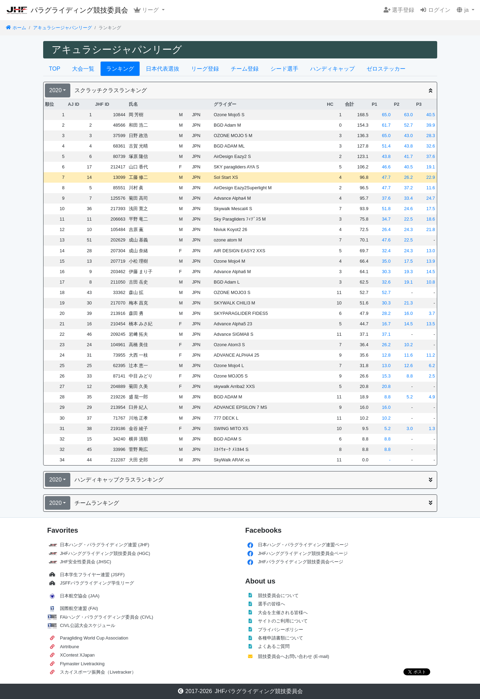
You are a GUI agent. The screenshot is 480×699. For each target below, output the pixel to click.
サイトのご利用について (283, 620)
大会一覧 (83, 69)
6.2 (432, 365)
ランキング (120, 69)
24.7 (430, 198)
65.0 (386, 114)
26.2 (408, 177)
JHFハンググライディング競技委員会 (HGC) (105, 553)
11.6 (430, 187)
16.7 (386, 323)
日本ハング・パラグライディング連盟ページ (303, 544)
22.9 (430, 177)
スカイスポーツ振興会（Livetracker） (98, 672)
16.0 (408, 313)
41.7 (408, 156)
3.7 (432, 313)
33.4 (408, 198)
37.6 (430, 156)
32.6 (430, 146)
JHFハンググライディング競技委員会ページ (302, 553)
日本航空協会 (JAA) (80, 595)
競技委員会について (278, 595)
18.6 (430, 219)
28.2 (386, 313)
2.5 (432, 376)
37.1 (386, 334)
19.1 (430, 166)
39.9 (430, 125)
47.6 (386, 240)
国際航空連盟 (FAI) (79, 608)
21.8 (430, 229)
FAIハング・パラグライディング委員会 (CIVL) (106, 617)
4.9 (432, 396)
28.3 (430, 135)
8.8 (410, 376)
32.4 (386, 250)
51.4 (386, 146)
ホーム (16, 27)
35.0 (386, 261)
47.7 (386, 177)
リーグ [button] (147, 10)
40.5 (430, 114)
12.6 (408, 365)
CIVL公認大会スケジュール (87, 625)
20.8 (386, 386)
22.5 (408, 219)
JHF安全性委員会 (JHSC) (85, 561)
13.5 (430, 323)
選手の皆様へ (271, 603)
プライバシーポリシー (280, 629)
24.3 (408, 229)
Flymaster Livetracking (82, 663)
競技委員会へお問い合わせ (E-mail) (293, 656)
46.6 (386, 166)
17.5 (430, 208)
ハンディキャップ (332, 69)
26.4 (386, 229)
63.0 (408, 114)
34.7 (386, 219)
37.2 (408, 187)
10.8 (430, 282)
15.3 (386, 376)
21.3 (408, 302)
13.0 (430, 250)
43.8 (408, 146)
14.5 (430, 271)
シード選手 (284, 69)
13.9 (430, 261)
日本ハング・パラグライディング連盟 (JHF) (104, 544)
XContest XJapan (77, 655)
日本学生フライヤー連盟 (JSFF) (92, 574)
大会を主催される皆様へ (283, 612)
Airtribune (69, 646)
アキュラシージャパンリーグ (62, 27)
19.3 (408, 271)
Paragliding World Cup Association (94, 638)
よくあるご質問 (274, 646)
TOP (55, 69)
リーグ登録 (205, 69)
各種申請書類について (280, 638)
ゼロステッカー (386, 69)
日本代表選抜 (162, 69)
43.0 (408, 135)
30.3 (386, 271)
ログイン (435, 10)
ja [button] (463, 10)
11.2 (430, 355)
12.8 (386, 355)
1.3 (432, 428)
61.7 (386, 125)
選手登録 (399, 10)
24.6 (408, 208)
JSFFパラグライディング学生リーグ (97, 583)
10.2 (408, 344)
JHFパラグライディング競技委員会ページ (300, 561)
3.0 (410, 428)
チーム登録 (245, 69)
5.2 (410, 396)
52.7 (408, 125)
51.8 (386, 208)
